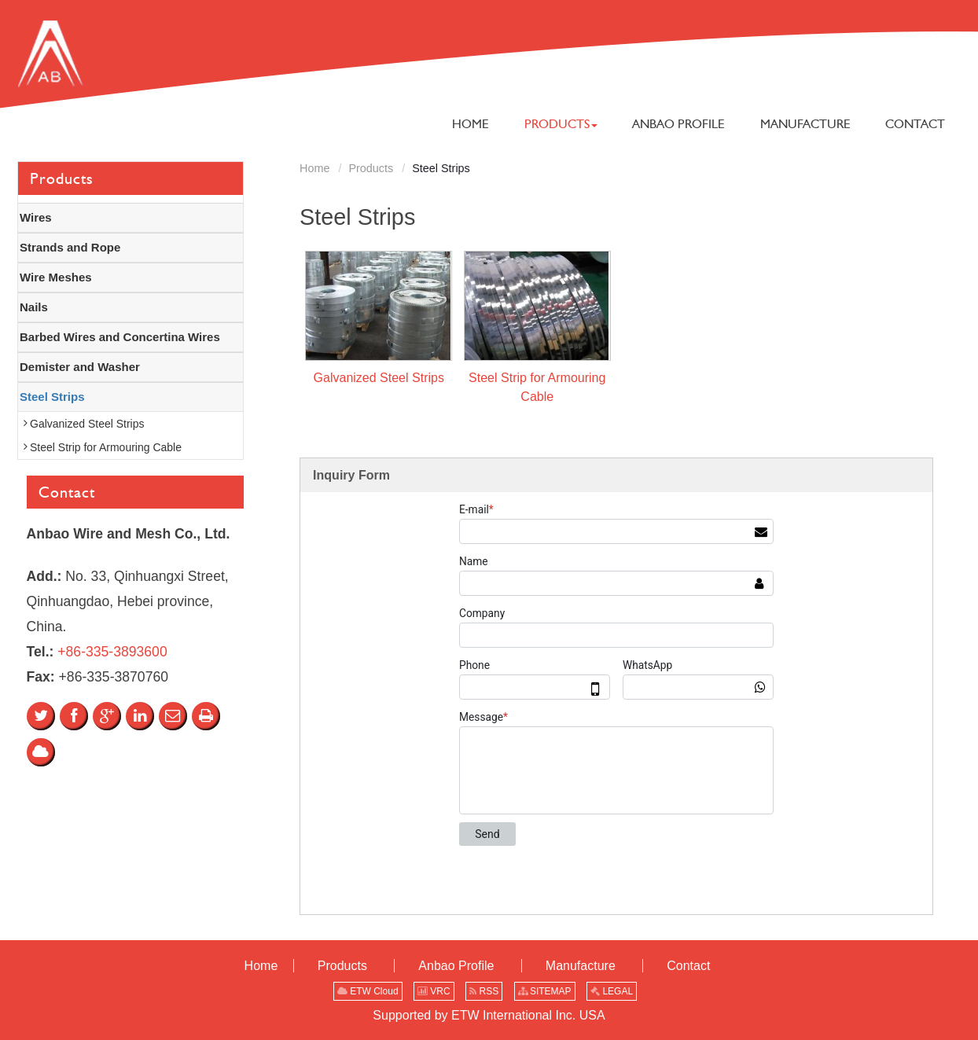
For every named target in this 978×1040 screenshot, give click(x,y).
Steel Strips (52, 396)
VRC (433, 991)
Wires (36, 217)
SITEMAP (545, 991)
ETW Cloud (368, 991)
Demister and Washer (80, 366)
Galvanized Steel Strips (379, 377)
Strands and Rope (70, 247)
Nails (34, 307)
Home (314, 168)
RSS (483, 991)
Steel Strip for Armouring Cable (537, 387)
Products (370, 168)
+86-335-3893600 (112, 652)
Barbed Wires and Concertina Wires (120, 337)
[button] (561, 124)
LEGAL (611, 991)
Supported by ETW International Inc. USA (489, 1015)
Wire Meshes (56, 277)
